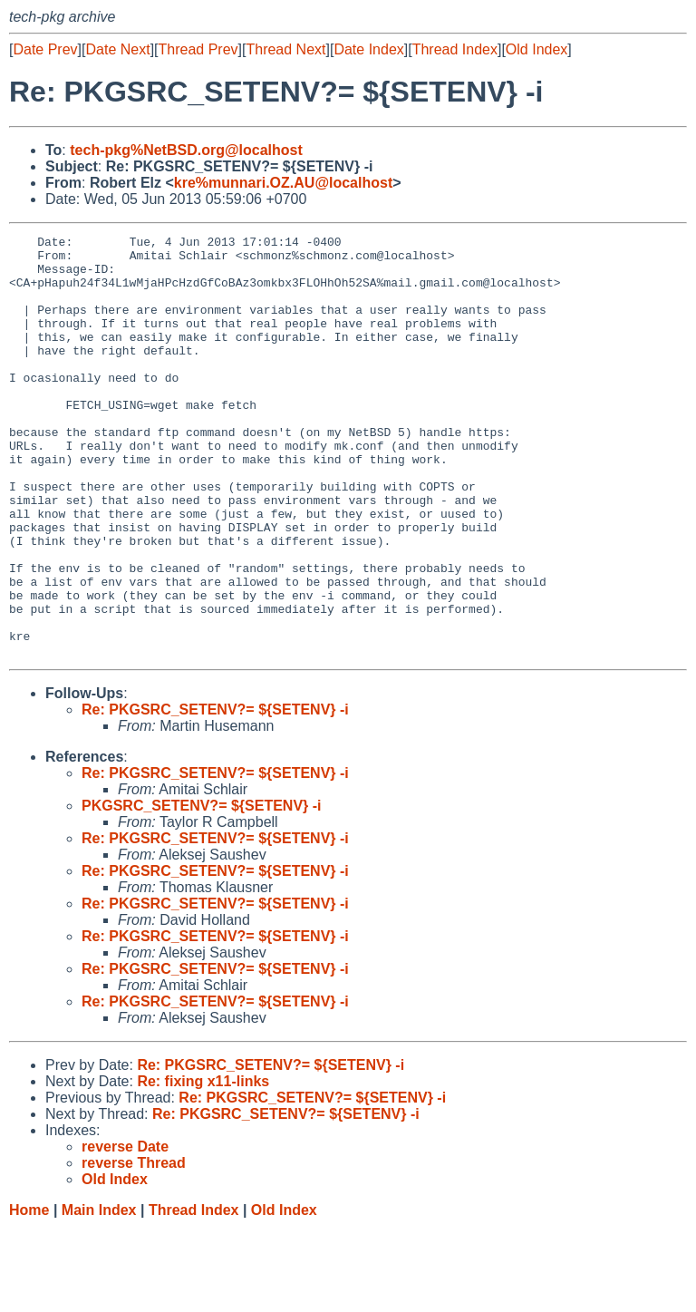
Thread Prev (198, 49)
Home (29, 1294)
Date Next (117, 49)
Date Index (368, 49)
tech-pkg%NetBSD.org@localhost (186, 150)
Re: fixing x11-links (203, 1165)
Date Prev (45, 49)
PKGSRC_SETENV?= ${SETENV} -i (202, 890)
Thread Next (285, 49)
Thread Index (455, 49)
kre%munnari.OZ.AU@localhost (283, 182)
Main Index (99, 1294)
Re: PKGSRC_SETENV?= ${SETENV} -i (215, 794)
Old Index (536, 49)
